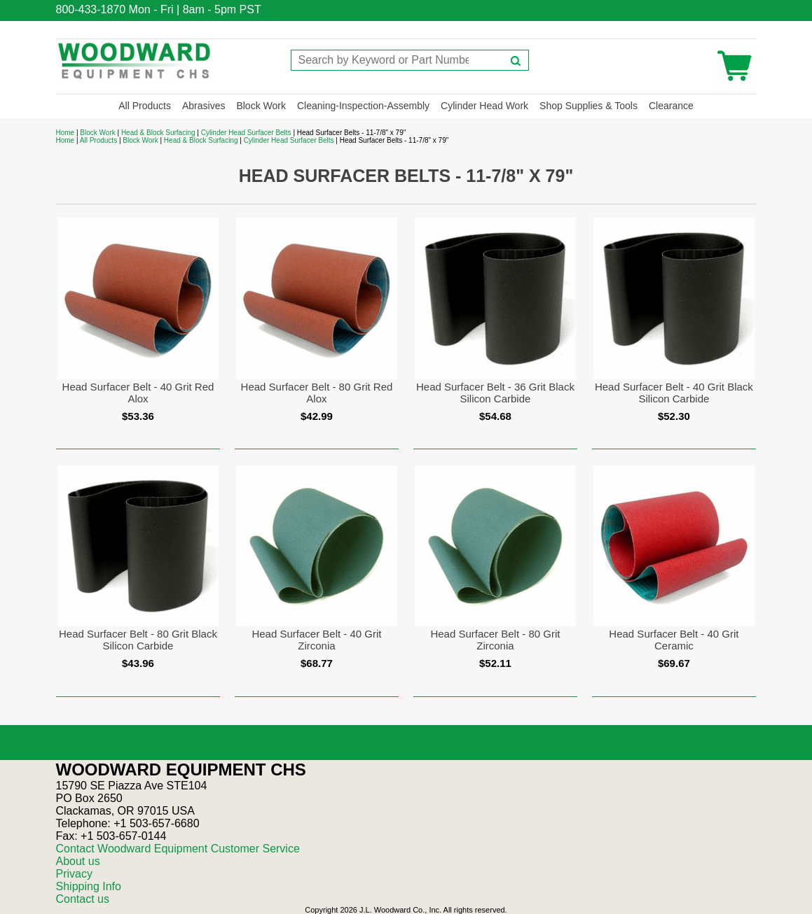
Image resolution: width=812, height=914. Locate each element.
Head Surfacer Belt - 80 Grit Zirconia (495, 640)
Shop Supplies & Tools (588, 105)
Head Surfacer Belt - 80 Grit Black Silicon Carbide (138, 640)
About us (78, 861)
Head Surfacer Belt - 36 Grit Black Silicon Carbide (495, 393)
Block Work (261, 105)
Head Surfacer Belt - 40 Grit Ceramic (673, 640)
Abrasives (203, 105)
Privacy (74, 874)
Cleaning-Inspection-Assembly (363, 105)
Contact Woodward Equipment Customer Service (178, 849)
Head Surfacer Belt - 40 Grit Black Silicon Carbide (674, 393)
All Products (144, 105)
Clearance (671, 105)
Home (65, 132)
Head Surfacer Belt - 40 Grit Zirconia (316, 640)
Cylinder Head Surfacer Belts (246, 132)
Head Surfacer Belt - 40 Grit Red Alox (138, 393)
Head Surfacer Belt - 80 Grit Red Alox (317, 393)
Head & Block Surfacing (158, 132)
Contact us (82, 899)
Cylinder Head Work (484, 105)
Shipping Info (88, 886)
